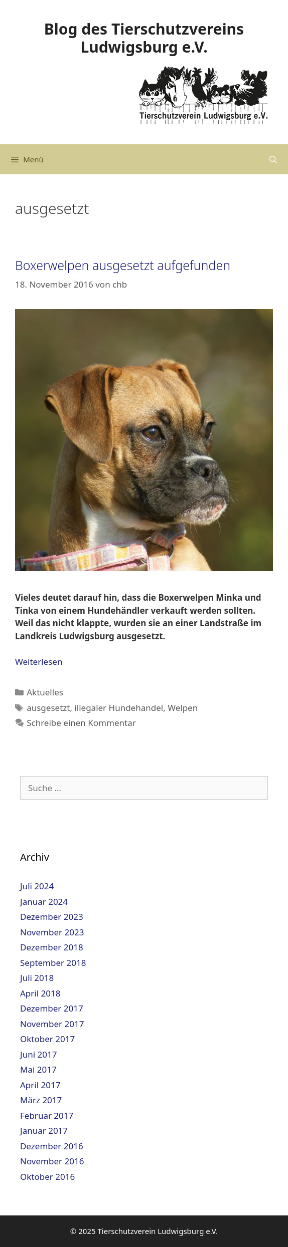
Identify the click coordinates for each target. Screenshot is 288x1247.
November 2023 (52, 932)
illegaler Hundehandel (118, 707)
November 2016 (52, 1161)
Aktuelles (45, 692)
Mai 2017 (38, 1069)
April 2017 (40, 1085)
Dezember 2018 (51, 947)
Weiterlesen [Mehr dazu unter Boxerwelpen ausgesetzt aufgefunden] (38, 661)
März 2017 (41, 1100)
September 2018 (53, 962)
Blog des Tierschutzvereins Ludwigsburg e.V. (144, 38)
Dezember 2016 (51, 1146)
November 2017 (52, 1024)
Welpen (183, 707)
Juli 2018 (37, 977)
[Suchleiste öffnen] (273, 159)
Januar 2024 (44, 901)
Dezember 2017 (51, 1008)
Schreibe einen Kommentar (81, 722)
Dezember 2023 (51, 916)
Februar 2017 (46, 1115)
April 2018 (40, 993)
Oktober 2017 (47, 1039)
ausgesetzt (48, 707)
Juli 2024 (37, 886)
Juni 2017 (38, 1054)
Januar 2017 (44, 1130)
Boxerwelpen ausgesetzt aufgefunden (122, 265)
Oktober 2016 (47, 1176)
